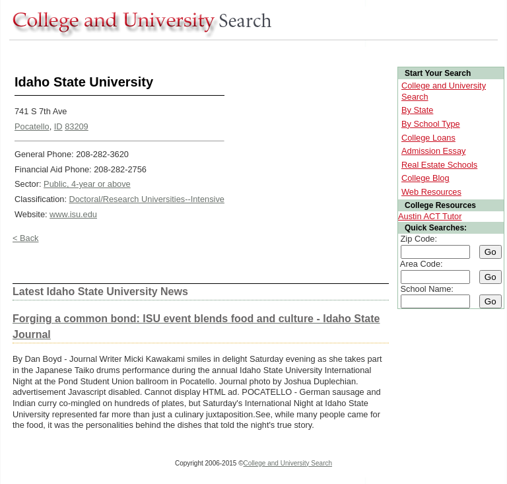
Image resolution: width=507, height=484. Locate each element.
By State (417, 110)
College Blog (425, 178)
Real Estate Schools (439, 165)
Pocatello (32, 126)
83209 (76, 126)
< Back (25, 238)
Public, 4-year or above (87, 184)
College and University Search (288, 463)
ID (58, 126)
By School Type (430, 124)
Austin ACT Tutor (430, 216)
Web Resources (431, 192)
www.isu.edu (73, 214)
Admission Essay (433, 151)
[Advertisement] (249, 52)
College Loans (428, 138)
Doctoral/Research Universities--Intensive (146, 199)
